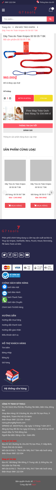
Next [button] (51, 192)
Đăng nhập (7, 352)
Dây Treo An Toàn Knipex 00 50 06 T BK (15, 185)
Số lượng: (7, 91)
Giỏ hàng (6, 362)
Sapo (34, 484)
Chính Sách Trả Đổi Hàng (12, 307)
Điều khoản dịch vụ (10, 335)
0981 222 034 (10, 2)
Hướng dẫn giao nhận (11, 330)
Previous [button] (4, 192)
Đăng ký (5, 357)
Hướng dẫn (9, 315)
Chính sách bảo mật (10, 287)
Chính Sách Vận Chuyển (12, 302)
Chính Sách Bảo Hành (11, 292)
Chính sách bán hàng (15, 282)
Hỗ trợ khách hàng (14, 343)
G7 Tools (36, 481)
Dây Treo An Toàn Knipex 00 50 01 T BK (41, 185)
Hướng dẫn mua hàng (11, 320)
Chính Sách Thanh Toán (12, 297)
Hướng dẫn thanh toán (12, 325)
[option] (15, 182)
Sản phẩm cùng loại (19, 149)
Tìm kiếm (6, 347)
